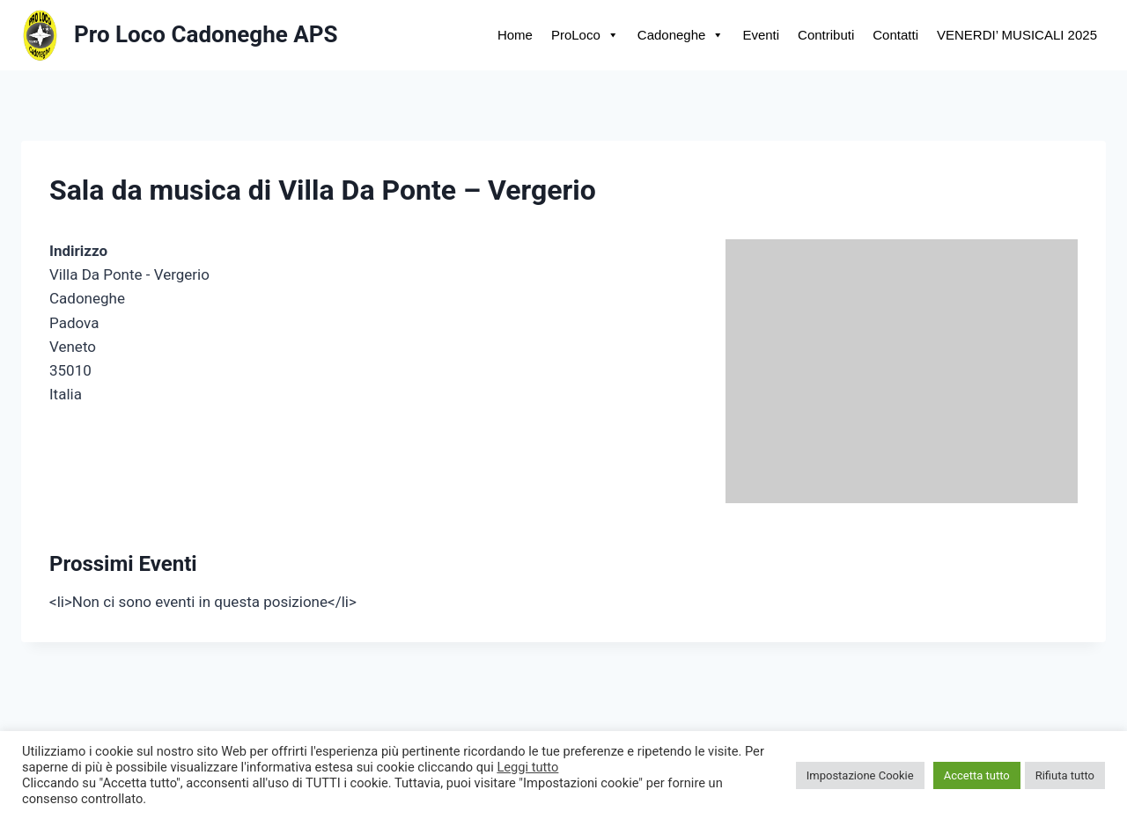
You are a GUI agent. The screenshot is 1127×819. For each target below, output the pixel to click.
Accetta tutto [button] (977, 775)
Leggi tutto (527, 767)
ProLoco (585, 34)
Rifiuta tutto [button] (1064, 775)
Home (515, 34)
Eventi (760, 34)
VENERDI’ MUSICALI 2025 (1017, 34)
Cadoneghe (681, 34)
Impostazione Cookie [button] (860, 775)
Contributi (826, 34)
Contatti (895, 34)
